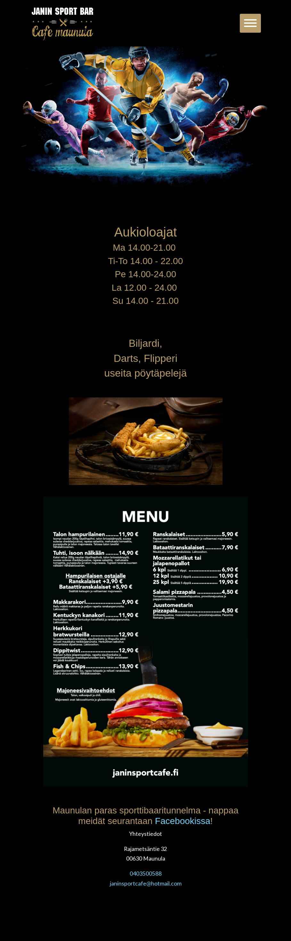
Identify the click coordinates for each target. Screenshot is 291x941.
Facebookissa (182, 821)
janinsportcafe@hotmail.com (146, 883)
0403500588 (146, 873)
